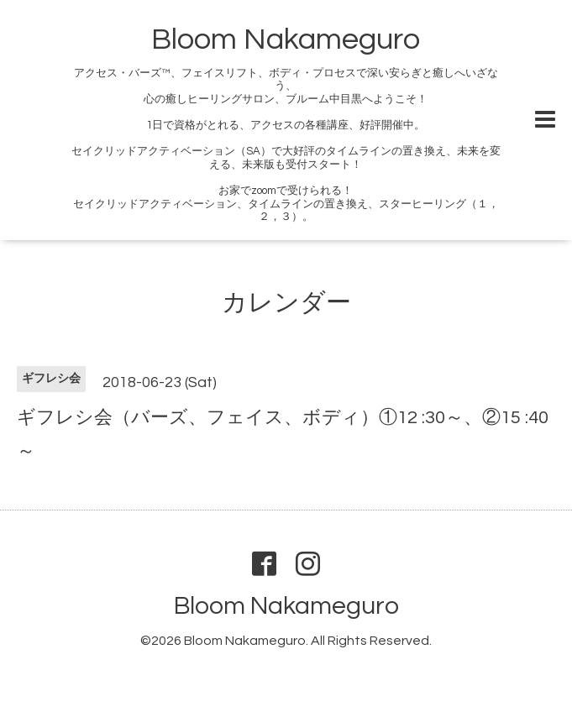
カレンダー (286, 303)
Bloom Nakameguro (285, 39)
